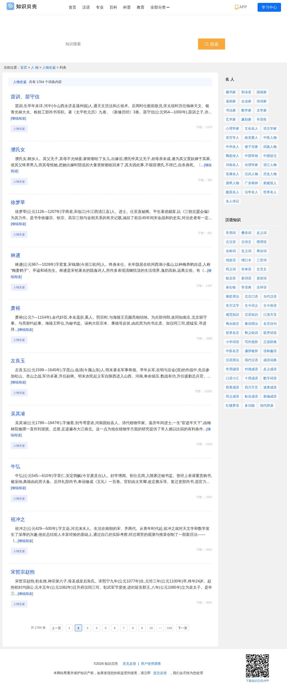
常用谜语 (232, 369)
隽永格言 (232, 324)
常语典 (246, 287)
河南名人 (232, 165)
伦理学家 (251, 165)
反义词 (262, 233)
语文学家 (270, 128)
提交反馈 (160, 673)
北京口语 (251, 296)
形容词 (262, 278)
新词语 (246, 278)
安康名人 (232, 174)
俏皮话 (231, 260)
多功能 (250, 405)
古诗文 (246, 242)
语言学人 (232, 137)
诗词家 (262, 101)
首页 (72, 7)
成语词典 (270, 360)
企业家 (246, 101)
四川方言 (251, 387)
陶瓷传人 (232, 156)
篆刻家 (246, 119)
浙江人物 (270, 165)
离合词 (262, 251)
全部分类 (159, 7)
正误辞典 (270, 342)
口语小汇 (232, 378)
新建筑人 (270, 183)
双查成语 (232, 387)
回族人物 (270, 147)
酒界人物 (232, 183)
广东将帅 (251, 183)
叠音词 (246, 233)
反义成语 (270, 369)
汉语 (86, 7)
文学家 (262, 110)
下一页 (182, 628)
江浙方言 (270, 314)
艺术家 (231, 119)
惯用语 (262, 242)
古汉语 (231, 242)
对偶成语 (251, 369)
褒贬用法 (232, 296)
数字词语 (270, 378)
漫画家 (231, 101)
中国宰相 (251, 156)
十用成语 (251, 378)
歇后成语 (251, 396)
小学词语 (232, 342)
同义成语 (232, 396)
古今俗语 (270, 305)
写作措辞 (251, 342)
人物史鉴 (49, 67)
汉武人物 (251, 174)
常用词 (231, 233)
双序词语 (270, 333)
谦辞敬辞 (251, 351)
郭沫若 (246, 92)
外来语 (246, 269)
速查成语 (270, 387)
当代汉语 (270, 296)
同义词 (231, 269)
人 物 (35, 67)
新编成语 (270, 396)
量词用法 (251, 324)
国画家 (262, 92)
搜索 (211, 44)
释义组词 (251, 333)
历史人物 (270, 174)
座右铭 (231, 287)
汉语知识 (251, 314)
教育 (140, 7)
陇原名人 (232, 192)
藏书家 (231, 92)
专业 (100, 7)
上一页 (56, 628)
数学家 (246, 110)
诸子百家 (251, 147)
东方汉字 (232, 305)
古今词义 (251, 305)
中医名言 (232, 351)
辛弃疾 (262, 119)
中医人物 (270, 137)
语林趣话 (270, 351)
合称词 (231, 251)
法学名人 (251, 192)
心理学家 (232, 128)
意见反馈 (129, 663)
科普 (127, 7)
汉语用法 (232, 360)
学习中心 (269, 7)
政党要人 (251, 137)
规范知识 (232, 314)
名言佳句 (270, 324)
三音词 (262, 260)
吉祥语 (262, 287)
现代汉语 (251, 360)
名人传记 (232, 201)
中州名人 (232, 147)
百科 (113, 7)
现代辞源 (266, 405)
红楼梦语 (232, 405)
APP (241, 7)
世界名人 (270, 192)
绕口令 (246, 260)
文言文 (262, 269)
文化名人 (251, 128)
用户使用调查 (151, 663)
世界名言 (232, 333)
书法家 (231, 110)
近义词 (246, 251)
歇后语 (231, 278)
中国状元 (270, 156)
